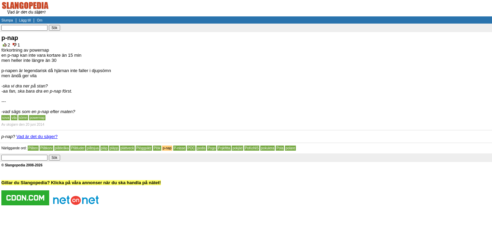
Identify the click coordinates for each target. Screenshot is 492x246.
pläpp (114, 148)
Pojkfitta (224, 148)
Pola (279, 148)
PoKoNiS (252, 148)
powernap (37, 118)
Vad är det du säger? (36, 136)
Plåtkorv (46, 148)
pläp (104, 148)
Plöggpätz (143, 148)
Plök (157, 148)
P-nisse (179, 148)
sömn (23, 118)
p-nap (167, 148)
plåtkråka (62, 148)
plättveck (127, 148)
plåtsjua (92, 148)
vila (14, 118)
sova (5, 118)
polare (290, 148)
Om (39, 20)
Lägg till (25, 20)
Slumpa (7, 20)
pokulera (267, 148)
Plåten (33, 148)
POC (191, 148)
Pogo (212, 148)
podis (201, 148)
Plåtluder (77, 148)
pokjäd (237, 148)
